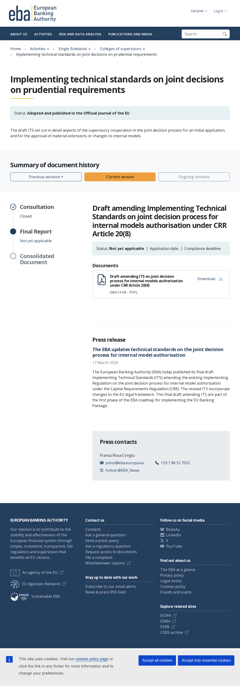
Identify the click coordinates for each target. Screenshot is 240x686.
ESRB (164, 626)
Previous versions (44, 176)
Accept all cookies (157, 660)
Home (15, 48)
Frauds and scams (175, 592)
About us (18, 34)
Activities (43, 34)
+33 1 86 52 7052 (175, 462)
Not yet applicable (36, 235)
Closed (37, 211)
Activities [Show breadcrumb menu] (37, 48)
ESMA (165, 621)
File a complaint (98, 557)
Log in (218, 11)
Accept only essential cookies (206, 660)
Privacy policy (172, 575)
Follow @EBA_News (122, 470)
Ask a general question (105, 535)
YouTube (174, 546)
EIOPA (165, 615)
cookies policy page (91, 659)
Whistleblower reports (105, 563)
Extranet (197, 11)
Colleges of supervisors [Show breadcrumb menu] (120, 48)
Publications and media (130, 34)
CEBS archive (171, 632)
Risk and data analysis (80, 34)
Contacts (93, 529)
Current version (120, 176)
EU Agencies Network (35, 583)
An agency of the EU (34, 572)
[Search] (225, 34)
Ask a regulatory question (108, 546)
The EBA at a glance (177, 569)
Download (210, 278)
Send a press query (102, 540)
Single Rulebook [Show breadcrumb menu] (72, 48)
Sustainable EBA (35, 596)
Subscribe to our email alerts (110, 586)
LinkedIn (173, 535)
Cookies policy (172, 586)
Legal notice (171, 580)
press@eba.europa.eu (124, 462)
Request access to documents (111, 551)
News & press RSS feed (105, 592)
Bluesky (173, 529)
